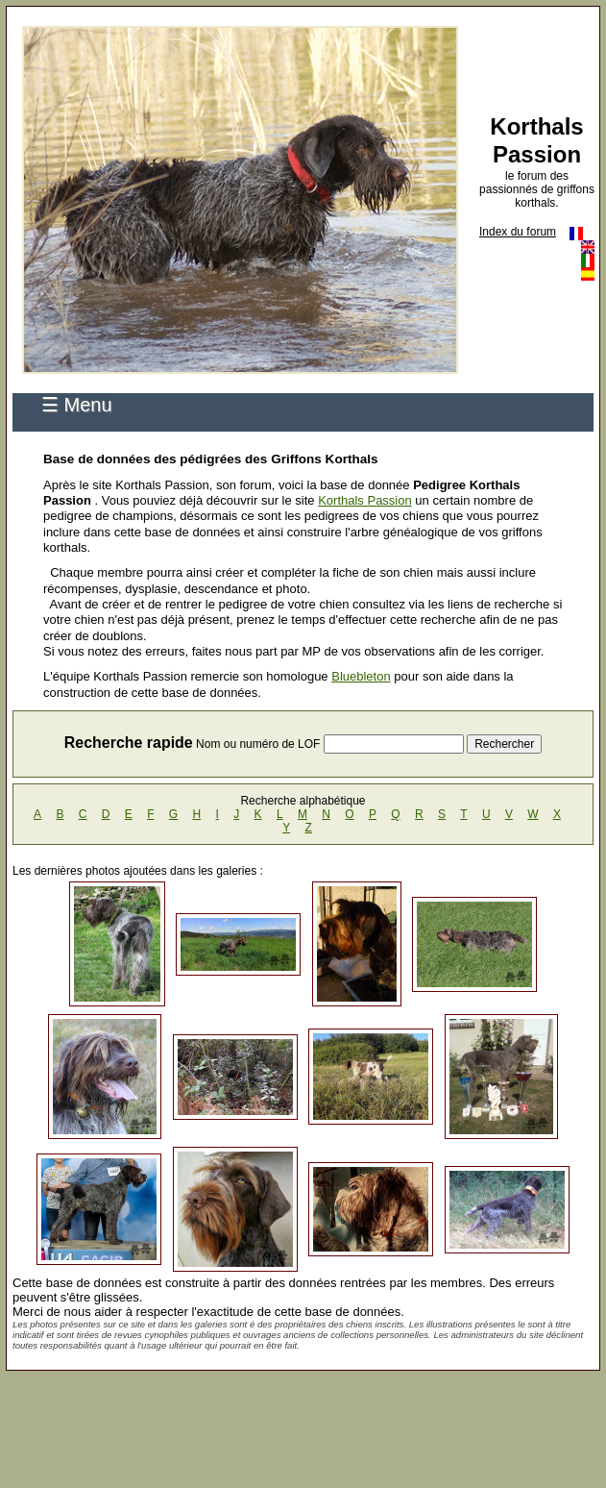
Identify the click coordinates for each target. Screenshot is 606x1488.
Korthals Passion (365, 500)
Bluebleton (360, 676)
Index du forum (517, 231)
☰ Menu (76, 404)
